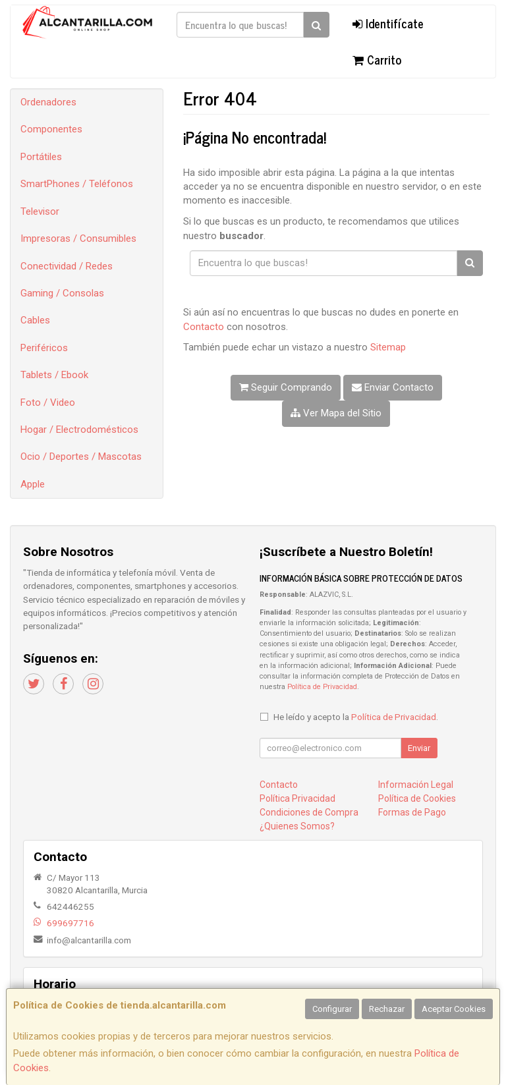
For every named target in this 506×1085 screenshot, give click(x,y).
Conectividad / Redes (66, 266)
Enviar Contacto (393, 387)
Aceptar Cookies (454, 1009)
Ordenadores (48, 102)
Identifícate (388, 23)
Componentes (51, 129)
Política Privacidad (297, 798)
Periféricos (44, 348)
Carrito (376, 59)
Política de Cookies (417, 798)
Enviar (419, 748)
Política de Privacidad (322, 686)
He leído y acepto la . (355, 716)
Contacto (203, 327)
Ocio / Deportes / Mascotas (81, 456)
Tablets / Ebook (54, 375)
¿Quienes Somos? (297, 826)
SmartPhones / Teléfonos (76, 184)
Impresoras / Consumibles (78, 238)
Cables (35, 320)
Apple (32, 484)
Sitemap (388, 347)
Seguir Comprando (285, 387)
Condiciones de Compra (309, 812)
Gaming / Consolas (62, 293)
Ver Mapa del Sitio (336, 413)
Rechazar (387, 1009)
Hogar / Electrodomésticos (79, 429)
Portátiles (41, 157)
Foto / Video (47, 402)
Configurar (332, 1009)
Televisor (39, 211)
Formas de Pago (412, 812)
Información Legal (415, 784)
